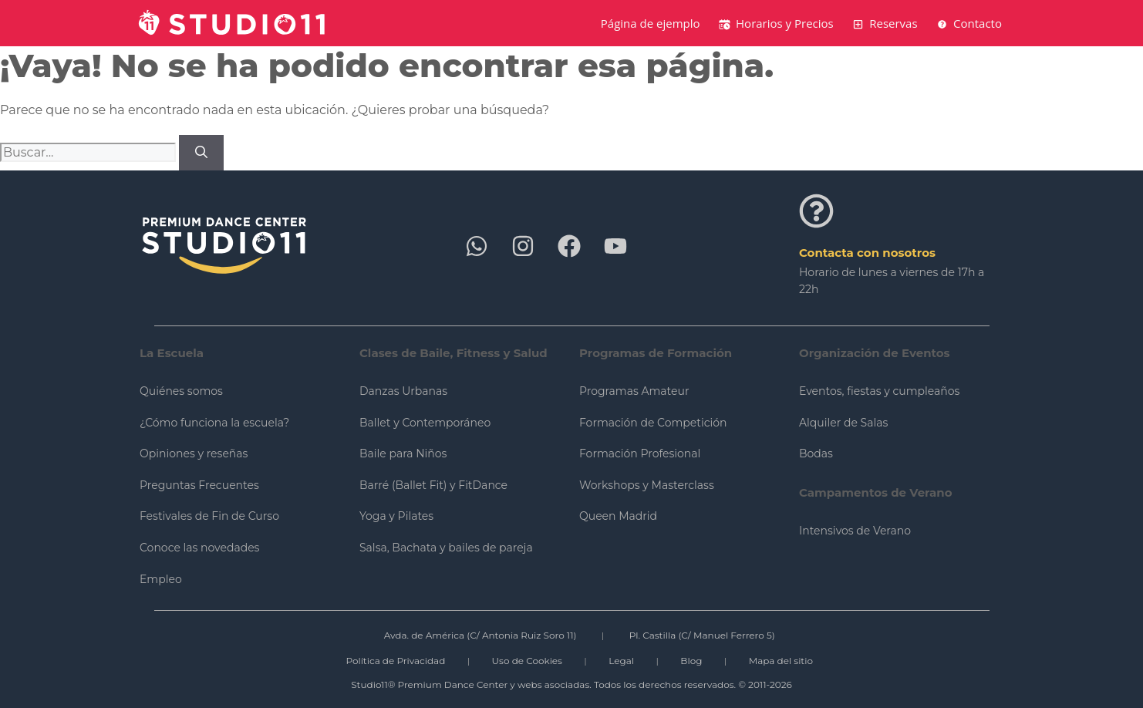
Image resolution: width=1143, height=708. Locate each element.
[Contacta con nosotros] (816, 211)
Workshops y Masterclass (646, 485)
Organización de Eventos (874, 353)
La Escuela (172, 353)
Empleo (161, 579)
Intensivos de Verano (855, 531)
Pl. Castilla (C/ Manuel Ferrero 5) (702, 635)
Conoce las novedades (199, 548)
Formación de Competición (653, 423)
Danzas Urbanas (403, 391)
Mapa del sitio (781, 660)
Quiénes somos (181, 391)
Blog (691, 660)
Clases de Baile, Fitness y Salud (453, 353)
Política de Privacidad (395, 660)
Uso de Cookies (527, 660)
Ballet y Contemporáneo (425, 423)
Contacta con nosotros (867, 252)
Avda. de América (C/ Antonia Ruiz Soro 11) (480, 635)
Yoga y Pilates (396, 516)
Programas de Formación (655, 353)
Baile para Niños (403, 453)
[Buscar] (201, 152)
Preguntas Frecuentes (199, 485)
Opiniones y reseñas (194, 453)
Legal (621, 660)
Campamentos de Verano (875, 492)
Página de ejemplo (650, 23)
